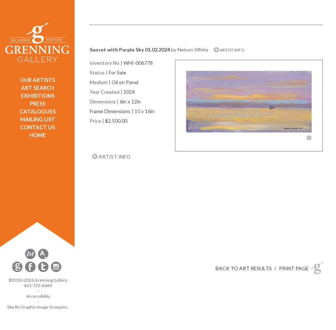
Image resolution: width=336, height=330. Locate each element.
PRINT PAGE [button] (294, 268)
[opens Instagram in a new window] (56, 271)
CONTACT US (37, 127)
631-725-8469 (38, 285)
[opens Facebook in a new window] (30, 271)
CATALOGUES (38, 111)
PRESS (37, 103)
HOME (37, 135)
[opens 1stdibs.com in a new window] (30, 258)
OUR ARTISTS (37, 80)
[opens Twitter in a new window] (43, 271)
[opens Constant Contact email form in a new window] (17, 271)
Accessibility (38, 296)
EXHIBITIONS (38, 95)
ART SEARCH (37, 87)
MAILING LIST (37, 119)
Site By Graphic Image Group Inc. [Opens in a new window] (38, 307)
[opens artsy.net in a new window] (43, 258)
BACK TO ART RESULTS (244, 268)
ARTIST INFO (229, 50)
